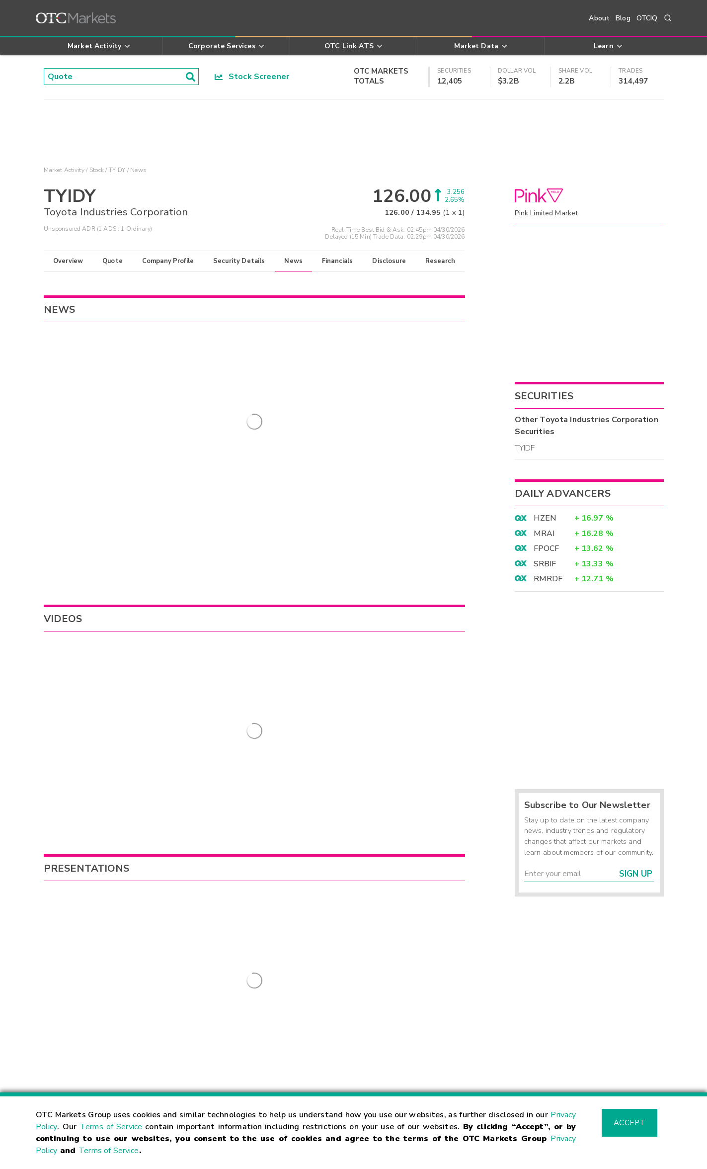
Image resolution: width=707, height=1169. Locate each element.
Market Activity (64, 170)
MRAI (544, 533)
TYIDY (117, 170)
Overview (68, 261)
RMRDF (548, 578)
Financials (337, 261)
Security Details (239, 261)
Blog (623, 18)
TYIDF (525, 448)
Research (440, 261)
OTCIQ (647, 18)
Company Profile (168, 261)
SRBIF (545, 563)
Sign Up (635, 874)
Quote (112, 261)
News (293, 261)
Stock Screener (252, 76)
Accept (629, 1123)
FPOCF (546, 548)
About (599, 18)
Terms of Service (111, 1126)
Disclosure (389, 261)
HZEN (545, 518)
